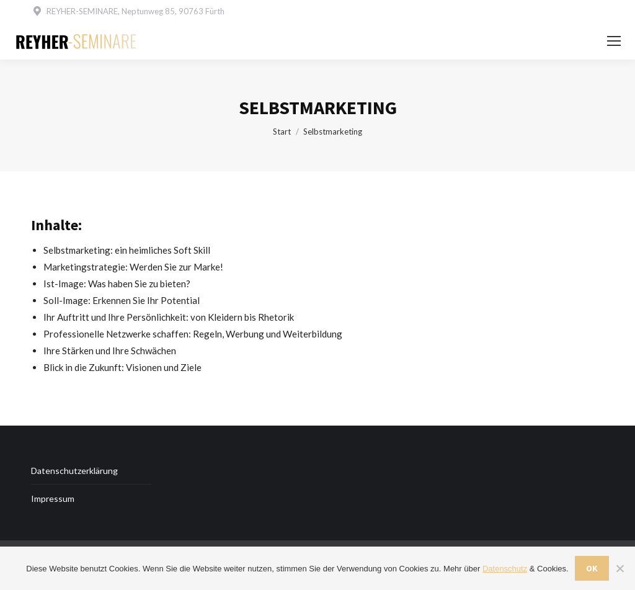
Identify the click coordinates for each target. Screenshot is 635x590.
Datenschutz (504, 568)
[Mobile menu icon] (614, 41)
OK (592, 568)
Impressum (52, 498)
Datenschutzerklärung (74, 470)
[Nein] (619, 568)
